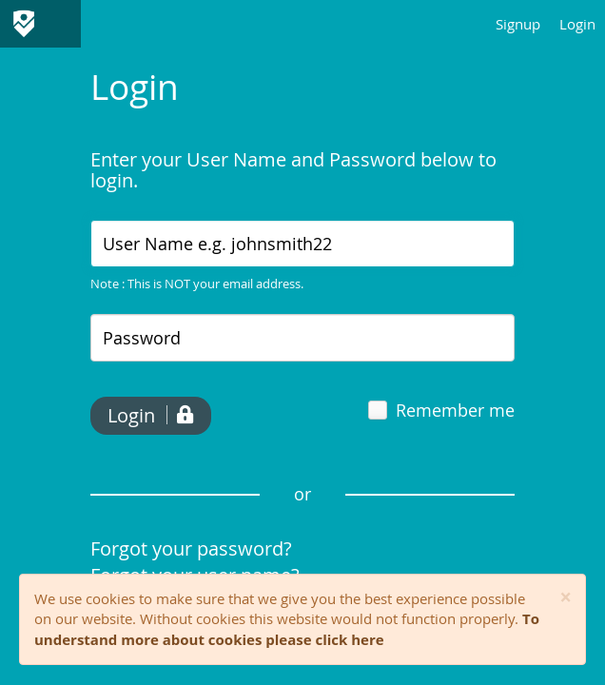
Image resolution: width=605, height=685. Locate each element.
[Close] (565, 598)
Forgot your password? (191, 548)
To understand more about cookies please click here (286, 628)
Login (577, 23)
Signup (518, 23)
